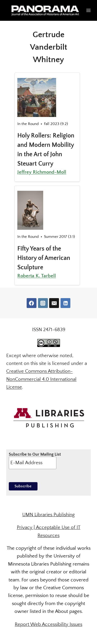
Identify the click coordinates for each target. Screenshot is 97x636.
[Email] (54, 303)
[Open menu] (88, 10)
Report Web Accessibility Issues (48, 624)
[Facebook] (31, 303)
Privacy (24, 527)
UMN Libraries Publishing (48, 514)
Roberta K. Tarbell (36, 276)
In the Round (28, 124)
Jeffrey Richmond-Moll (41, 172)
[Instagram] (43, 303)
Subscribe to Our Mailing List (35, 460)
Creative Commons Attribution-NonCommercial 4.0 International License (41, 379)
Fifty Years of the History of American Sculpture (43, 258)
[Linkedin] (65, 303)
